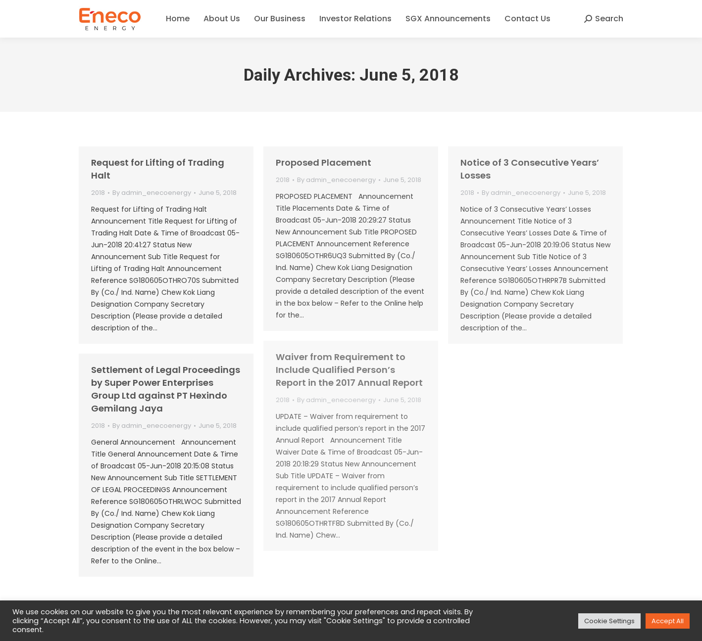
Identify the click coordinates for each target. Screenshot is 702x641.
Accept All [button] (668, 621)
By (151, 192)
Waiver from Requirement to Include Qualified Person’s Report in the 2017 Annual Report (349, 370)
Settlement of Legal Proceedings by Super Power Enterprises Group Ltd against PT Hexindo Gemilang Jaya (165, 389)
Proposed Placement (323, 162)
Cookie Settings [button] (609, 621)
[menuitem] (178, 19)
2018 (98, 192)
